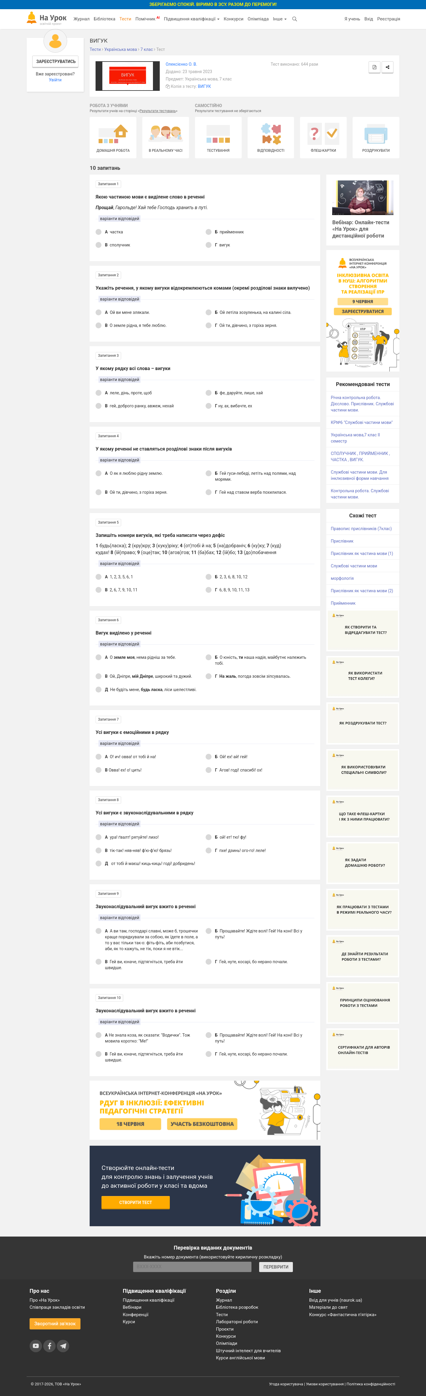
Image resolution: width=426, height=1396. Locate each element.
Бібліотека (104, 19)
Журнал (81, 19)
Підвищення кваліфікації (192, 19)
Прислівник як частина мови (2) (362, 590)
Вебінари (132, 1307)
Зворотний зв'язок (55, 1323)
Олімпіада (258, 19)
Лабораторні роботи (237, 1321)
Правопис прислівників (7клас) (361, 528)
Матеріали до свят (328, 1307)
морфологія (342, 578)
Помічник (147, 19)
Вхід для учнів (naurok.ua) (335, 1300)
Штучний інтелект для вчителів (248, 1350)
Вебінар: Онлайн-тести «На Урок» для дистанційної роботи (360, 229)
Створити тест (135, 1202)
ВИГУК (204, 86)
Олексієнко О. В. (181, 64)
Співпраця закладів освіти (57, 1307)
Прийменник (343, 603)
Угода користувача (286, 1384)
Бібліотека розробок (237, 1307)
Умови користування (325, 1384)
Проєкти (225, 1329)
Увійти (55, 80)
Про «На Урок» (45, 1300)
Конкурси (233, 19)
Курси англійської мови (240, 1358)
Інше (280, 19)
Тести (125, 19)
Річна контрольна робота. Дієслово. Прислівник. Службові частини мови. (362, 403)
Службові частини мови (354, 566)
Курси (129, 1321)
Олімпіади (226, 1343)
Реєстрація (388, 19)
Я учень (352, 19)
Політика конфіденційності (371, 1384)
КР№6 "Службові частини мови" (362, 422)
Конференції (136, 1314)
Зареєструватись (56, 61)
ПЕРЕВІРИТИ (276, 1267)
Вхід (368, 19)
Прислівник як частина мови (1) (362, 553)
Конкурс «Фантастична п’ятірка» (342, 1314)
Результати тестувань (158, 111)
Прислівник (342, 541)
